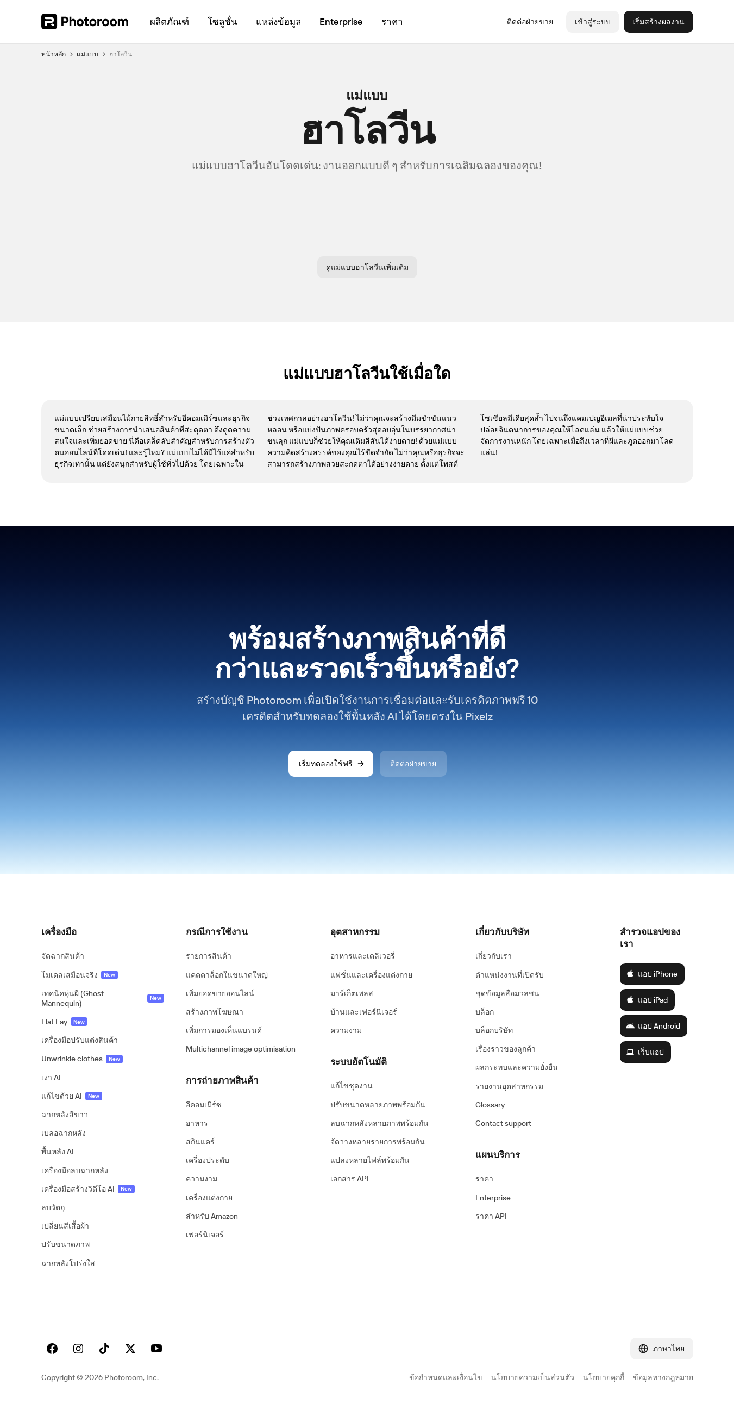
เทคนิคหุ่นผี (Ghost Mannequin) (102, 998)
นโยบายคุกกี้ (603, 1377)
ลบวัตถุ (53, 1207)
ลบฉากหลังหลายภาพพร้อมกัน (379, 1123)
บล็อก (484, 1012)
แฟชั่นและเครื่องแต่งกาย (371, 975)
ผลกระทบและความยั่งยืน (516, 1067)
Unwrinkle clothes (82, 1058)
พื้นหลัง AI (57, 1151)
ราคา (484, 1178)
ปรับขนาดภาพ (65, 1244)
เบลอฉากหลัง (63, 1133)
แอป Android (653, 1026)
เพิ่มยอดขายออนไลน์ (220, 993)
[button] (102, 932)
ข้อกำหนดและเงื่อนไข (445, 1377)
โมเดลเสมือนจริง (79, 975)
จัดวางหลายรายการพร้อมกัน (377, 1142)
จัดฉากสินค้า (62, 956)
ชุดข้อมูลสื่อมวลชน (507, 993)
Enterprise (493, 1197)
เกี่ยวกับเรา (493, 956)
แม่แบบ (87, 54)
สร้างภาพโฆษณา (214, 1012)
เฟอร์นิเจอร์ (205, 1234)
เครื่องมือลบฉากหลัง (74, 1170)
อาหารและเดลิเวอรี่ (362, 956)
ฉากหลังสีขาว (64, 1114)
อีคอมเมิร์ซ (204, 1105)
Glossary (490, 1105)
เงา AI (51, 1077)
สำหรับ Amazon (212, 1216)
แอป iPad (647, 1000)
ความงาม (201, 1178)
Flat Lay (64, 1022)
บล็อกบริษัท (494, 1030)
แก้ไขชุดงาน (351, 1086)
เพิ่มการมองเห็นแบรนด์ (224, 1030)
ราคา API (491, 1216)
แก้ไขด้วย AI (71, 1096)
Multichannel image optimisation (241, 1049)
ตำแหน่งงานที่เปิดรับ (509, 975)
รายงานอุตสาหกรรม (509, 1086)
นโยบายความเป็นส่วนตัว (532, 1377)
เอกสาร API (349, 1178)
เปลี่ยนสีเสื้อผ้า (65, 1226)
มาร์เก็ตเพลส (351, 993)
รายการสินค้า (208, 956)
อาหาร (197, 1123)
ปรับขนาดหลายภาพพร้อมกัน (377, 1105)
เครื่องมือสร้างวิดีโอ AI (88, 1189)
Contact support (503, 1123)
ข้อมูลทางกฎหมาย (663, 1377)
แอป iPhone (651, 974)
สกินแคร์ (200, 1142)
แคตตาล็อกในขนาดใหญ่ (227, 975)
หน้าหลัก (53, 54)
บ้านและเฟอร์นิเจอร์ (363, 1012)
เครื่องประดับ (207, 1160)
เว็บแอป (645, 1052)
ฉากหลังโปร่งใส (68, 1263)
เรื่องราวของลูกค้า (505, 1049)
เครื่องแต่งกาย (209, 1197)
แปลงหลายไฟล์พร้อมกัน (370, 1160)
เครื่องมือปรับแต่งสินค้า (79, 1040)
